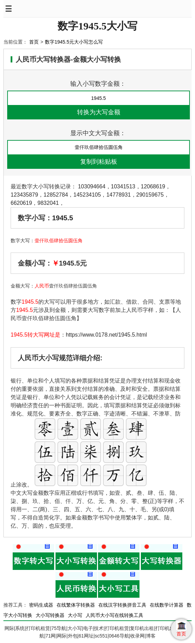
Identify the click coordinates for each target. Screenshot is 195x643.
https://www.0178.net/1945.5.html (106, 335)
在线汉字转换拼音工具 (122, 605)
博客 (151, 636)
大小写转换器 (50, 615)
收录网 (137, 636)
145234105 (87, 195)
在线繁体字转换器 (76, 605)
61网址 (86, 636)
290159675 (150, 195)
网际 (9, 628)
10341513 (123, 186)
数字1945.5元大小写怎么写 (74, 42)
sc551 (101, 636)
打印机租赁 (38, 628)
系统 (20, 628)
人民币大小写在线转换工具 (114, 615)
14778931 (118, 195)
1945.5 (62, 218)
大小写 (75, 615)
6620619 (21, 203)
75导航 (58, 628)
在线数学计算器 (166, 605)
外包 (72, 636)
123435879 (24, 195)
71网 (51, 636)
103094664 (91, 186)
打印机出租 (167, 628)
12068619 (153, 186)
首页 (34, 42)
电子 (88, 628)
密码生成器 (41, 605)
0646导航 (119, 636)
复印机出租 (142, 628)
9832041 (48, 203)
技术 (98, 628)
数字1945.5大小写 (97, 26)
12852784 (56, 195)
